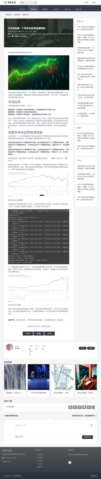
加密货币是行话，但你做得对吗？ (84, 416)
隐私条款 (94, 476)
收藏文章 (40, 467)
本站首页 (22, 8)
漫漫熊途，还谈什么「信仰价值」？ (18, 393)
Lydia (17, 346)
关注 (82, 348)
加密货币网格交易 (11, 416)
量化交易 (79, 8)
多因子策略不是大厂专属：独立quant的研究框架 (85, 87)
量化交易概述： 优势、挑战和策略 (66, 393)
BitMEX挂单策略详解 (38, 393)
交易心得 (25, 14)
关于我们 (40, 464)
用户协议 (40, 454)
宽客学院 (34, 8)
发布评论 (87, 437)
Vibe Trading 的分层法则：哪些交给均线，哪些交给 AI (86, 76)
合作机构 (40, 461)
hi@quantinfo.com (10, 458)
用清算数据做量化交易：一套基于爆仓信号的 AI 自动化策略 (86, 105)
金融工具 (67, 8)
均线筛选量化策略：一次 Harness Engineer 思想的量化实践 (86, 50)
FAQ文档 (40, 457)
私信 (91, 348)
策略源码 (45, 8)
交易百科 (56, 8)
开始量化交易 (6, 461)
